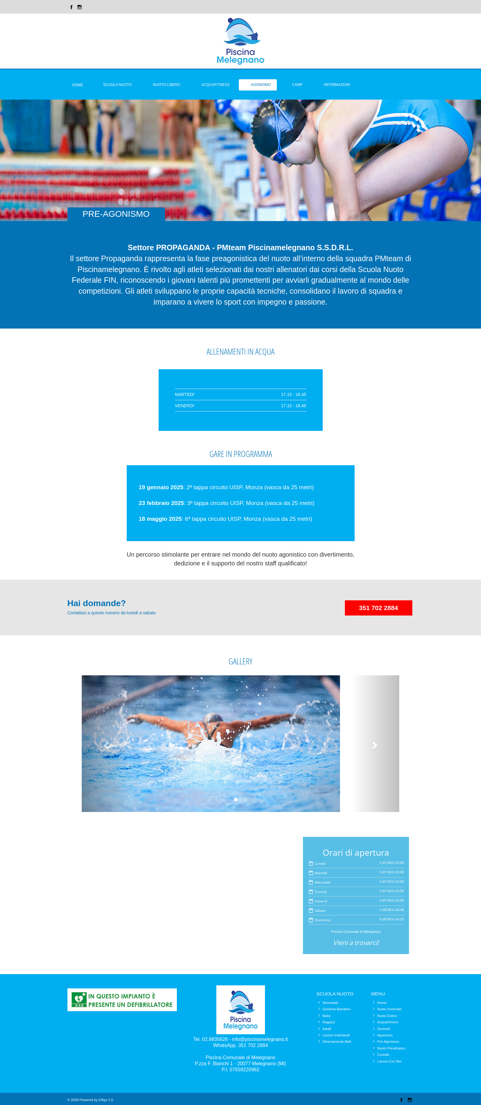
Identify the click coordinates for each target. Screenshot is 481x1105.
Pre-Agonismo (388, 1041)
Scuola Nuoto (117, 85)
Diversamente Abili (337, 1041)
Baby (327, 1016)
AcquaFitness (387, 1022)
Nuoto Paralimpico (391, 1048)
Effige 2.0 (106, 1100)
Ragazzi (329, 1022)
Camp (297, 85)
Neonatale (330, 1002)
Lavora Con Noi (389, 1061)
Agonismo (261, 85)
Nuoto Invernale (389, 1009)
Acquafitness (215, 85)
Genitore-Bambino (337, 1009)
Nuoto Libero (166, 85)
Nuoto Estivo (387, 1016)
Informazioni (337, 85)
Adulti (327, 1029)
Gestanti (383, 1029)
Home (77, 85)
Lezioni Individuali (336, 1035)
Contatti (383, 1054)
